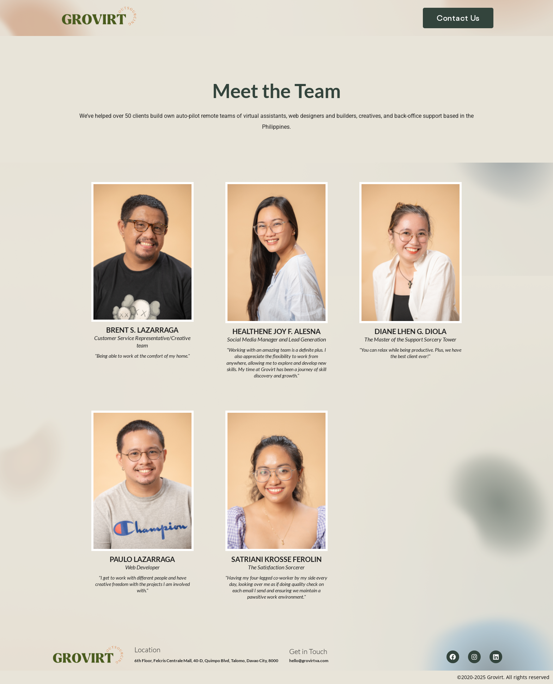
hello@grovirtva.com (308, 660)
